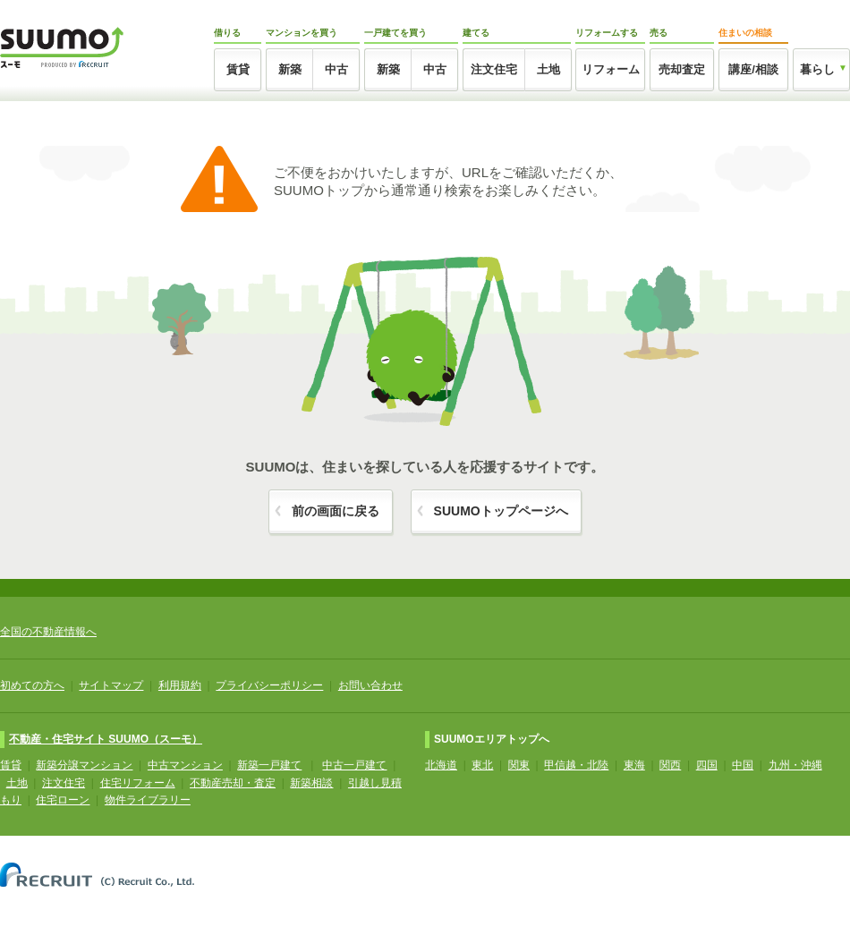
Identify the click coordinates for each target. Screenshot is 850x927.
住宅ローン (62, 800)
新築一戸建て (269, 765)
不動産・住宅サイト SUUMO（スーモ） (105, 739)
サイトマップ (111, 685)
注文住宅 (494, 69)
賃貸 (238, 69)
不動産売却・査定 (233, 783)
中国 (742, 765)
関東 (519, 765)
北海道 (441, 765)
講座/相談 (753, 69)
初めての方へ (32, 685)
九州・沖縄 (795, 765)
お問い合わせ (370, 685)
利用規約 (179, 685)
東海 (634, 765)
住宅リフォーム (137, 783)
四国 (707, 765)
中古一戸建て (354, 765)
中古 (336, 69)
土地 (548, 69)
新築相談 (311, 783)
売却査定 (682, 69)
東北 (482, 765)
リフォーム (611, 69)
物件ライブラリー (148, 800)
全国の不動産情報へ (48, 631)
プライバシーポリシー (269, 685)
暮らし (817, 69)
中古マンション (185, 765)
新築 (290, 69)
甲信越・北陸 (576, 765)
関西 (670, 765)
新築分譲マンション (84, 765)
